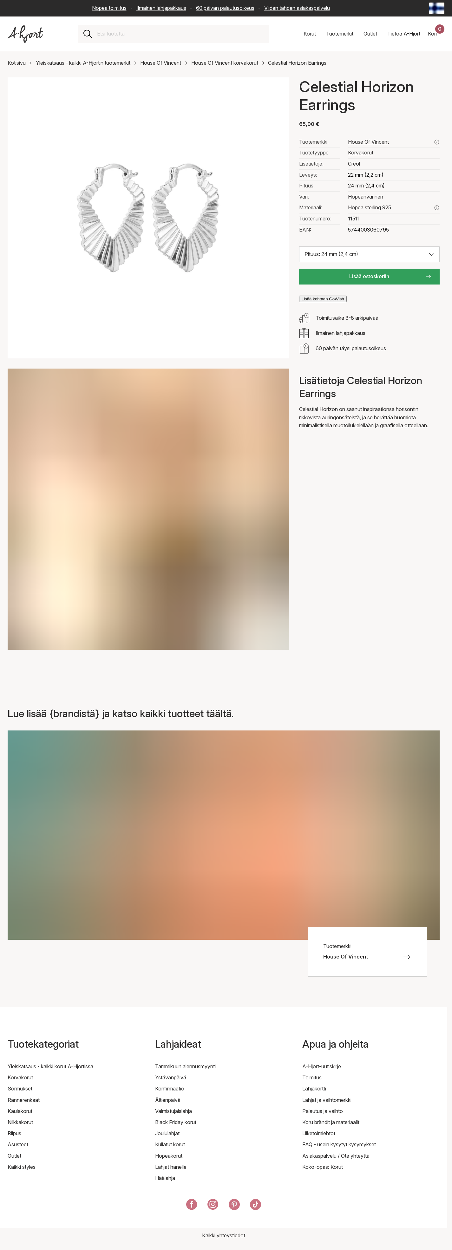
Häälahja (165, 1178)
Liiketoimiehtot (318, 1133)
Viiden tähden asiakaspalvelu (297, 8)
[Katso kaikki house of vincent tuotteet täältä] (437, 142)
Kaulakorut (20, 1111)
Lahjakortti (314, 1088)
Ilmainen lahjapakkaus (161, 8)
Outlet (14, 1156)
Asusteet (18, 1144)
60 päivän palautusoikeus (225, 8)
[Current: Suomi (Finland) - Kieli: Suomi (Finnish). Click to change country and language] (436, 8)
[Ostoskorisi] (436, 33)
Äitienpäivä (167, 1100)
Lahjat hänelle (171, 1167)
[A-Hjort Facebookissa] (191, 1206)
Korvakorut (360, 152)
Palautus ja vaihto (322, 1111)
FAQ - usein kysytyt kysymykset (339, 1144)
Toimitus (312, 1077)
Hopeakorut (168, 1156)
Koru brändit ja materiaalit (330, 1122)
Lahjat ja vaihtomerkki (326, 1100)
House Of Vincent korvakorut (224, 63)
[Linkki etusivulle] (25, 34)
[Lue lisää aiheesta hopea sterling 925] (437, 208)
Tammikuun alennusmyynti (185, 1066)
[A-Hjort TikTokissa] (255, 1206)
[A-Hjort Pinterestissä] (234, 1206)
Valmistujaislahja (173, 1111)
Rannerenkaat (24, 1100)
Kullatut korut (170, 1144)
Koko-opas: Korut (322, 1167)
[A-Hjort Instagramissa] (213, 1206)
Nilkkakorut (20, 1122)
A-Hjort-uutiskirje (321, 1066)
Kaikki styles (22, 1167)
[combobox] (180, 34)
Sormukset (20, 1088)
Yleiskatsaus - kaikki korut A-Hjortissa (50, 1066)
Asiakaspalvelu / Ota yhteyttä (336, 1156)
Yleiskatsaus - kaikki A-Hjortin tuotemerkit (83, 63)
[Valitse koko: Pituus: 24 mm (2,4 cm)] (369, 254)
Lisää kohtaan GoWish (323, 299)
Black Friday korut (175, 1122)
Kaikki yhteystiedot (223, 1235)
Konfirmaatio (169, 1088)
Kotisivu (17, 63)
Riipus (14, 1133)
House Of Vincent (160, 63)
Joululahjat (167, 1133)
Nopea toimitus (109, 8)
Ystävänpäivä (170, 1077)
